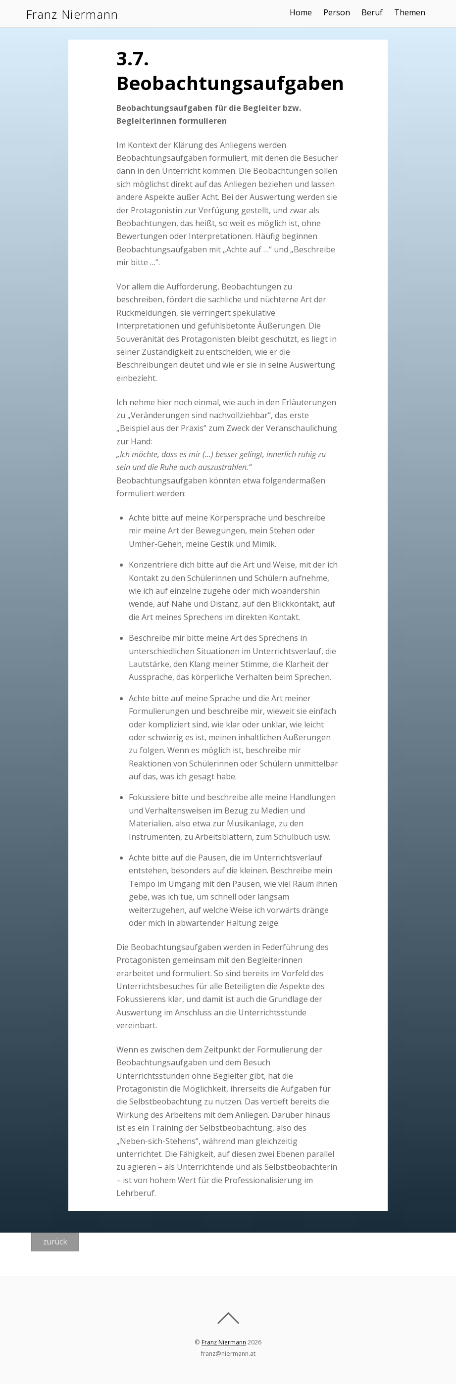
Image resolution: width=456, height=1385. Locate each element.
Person (339, 12)
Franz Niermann (224, 1343)
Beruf (375, 12)
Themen (412, 12)
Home (303, 12)
